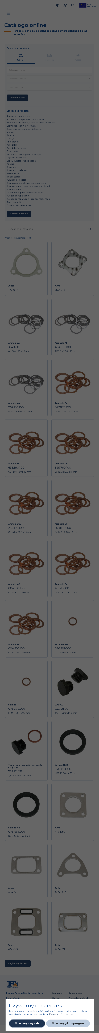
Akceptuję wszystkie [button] (27, 1023)
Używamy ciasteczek (35, 1005)
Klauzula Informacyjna (61, 1014)
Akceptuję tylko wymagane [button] (68, 1023)
